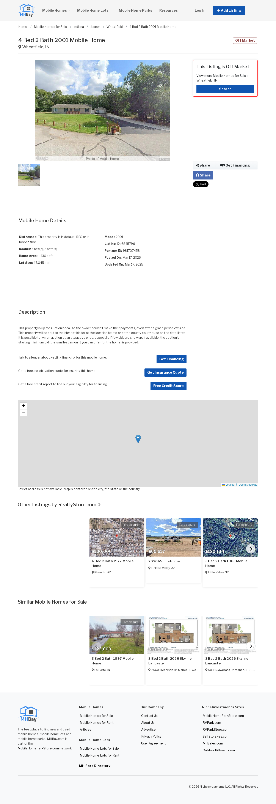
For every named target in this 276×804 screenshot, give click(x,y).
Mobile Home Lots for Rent (100, 755)
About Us (148, 722)
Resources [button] (168, 10)
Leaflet (228, 484)
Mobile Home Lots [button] (93, 10)
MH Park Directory (95, 766)
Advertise (148, 729)
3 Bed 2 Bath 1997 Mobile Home (112, 661)
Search (225, 89)
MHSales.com (213, 743)
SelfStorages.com (216, 736)
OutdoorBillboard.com (219, 750)
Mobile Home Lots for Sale (99, 748)
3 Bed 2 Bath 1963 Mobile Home (226, 563)
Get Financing (171, 359)
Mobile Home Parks (135, 10)
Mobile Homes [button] (57, 10)
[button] (233, 10)
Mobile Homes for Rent (97, 722)
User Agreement (153, 743)
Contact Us (149, 715)
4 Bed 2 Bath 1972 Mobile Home (112, 563)
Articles (85, 729)
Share (203, 165)
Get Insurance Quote (165, 372)
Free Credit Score (168, 386)
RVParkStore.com (216, 729)
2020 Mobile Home (164, 561)
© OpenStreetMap (246, 484)
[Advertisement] (102, 197)
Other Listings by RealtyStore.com (59, 504)
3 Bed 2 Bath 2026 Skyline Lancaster (169, 661)
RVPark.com (212, 722)
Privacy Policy (151, 736)
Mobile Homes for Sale (96, 715)
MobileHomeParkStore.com (38, 748)
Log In (200, 10)
